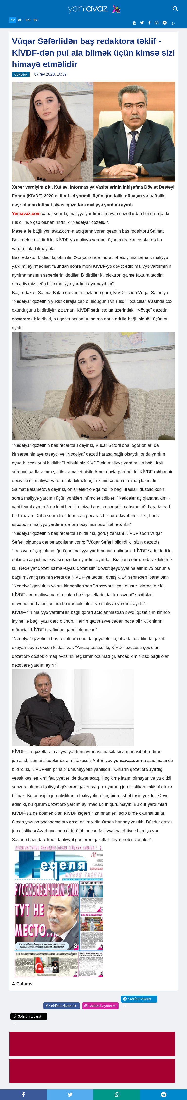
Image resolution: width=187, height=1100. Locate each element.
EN (28, 20)
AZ (12, 20)
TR (35, 20)
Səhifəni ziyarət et (61, 1006)
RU (20, 20)
